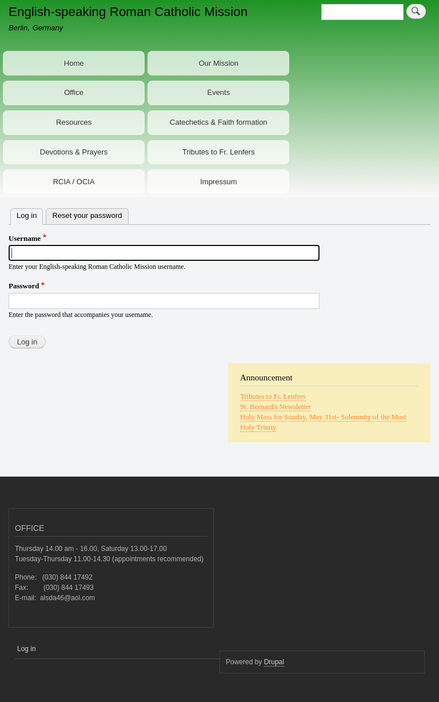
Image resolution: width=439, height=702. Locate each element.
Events (218, 92)
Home (74, 63)
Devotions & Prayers (74, 152)
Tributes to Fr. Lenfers (218, 152)
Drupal (274, 662)
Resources (73, 122)
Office (73, 92)
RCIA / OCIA (74, 181)
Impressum (218, 181)
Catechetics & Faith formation (219, 122)
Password (24, 285)
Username (25, 238)
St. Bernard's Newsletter (275, 407)
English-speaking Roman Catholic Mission (128, 12)
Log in (30, 214)
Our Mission (218, 63)
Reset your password (87, 215)
